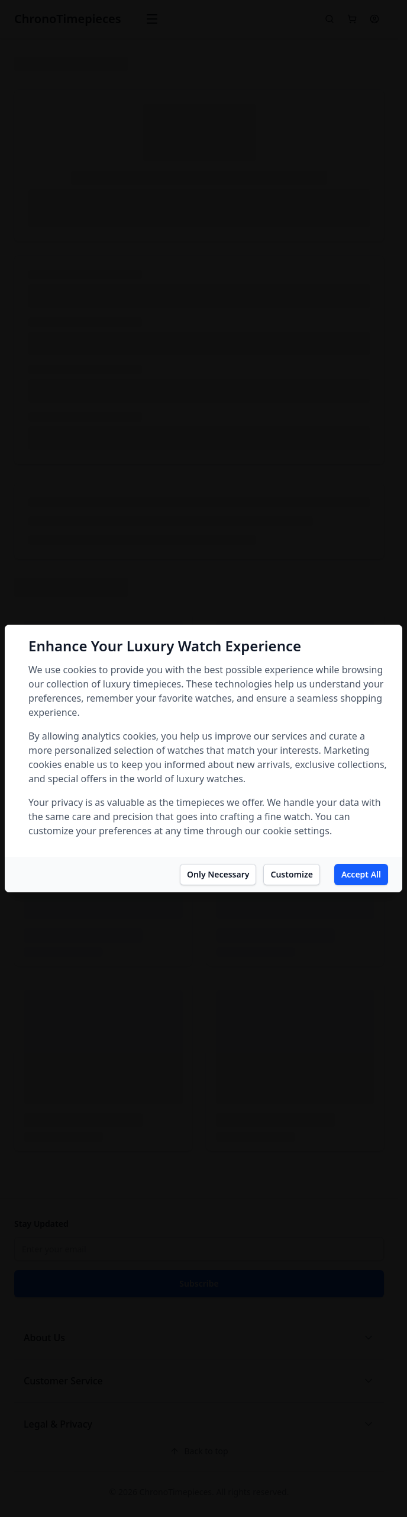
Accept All (361, 874)
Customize (291, 874)
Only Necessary (218, 874)
